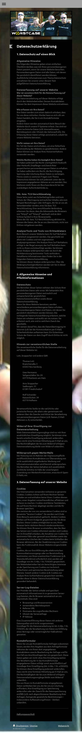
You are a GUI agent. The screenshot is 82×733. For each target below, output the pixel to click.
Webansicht (63, 725)
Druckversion (21, 725)
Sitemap (34, 725)
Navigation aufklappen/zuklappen (41, 4)
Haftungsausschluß (26, 714)
